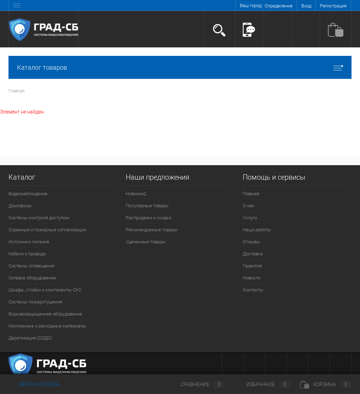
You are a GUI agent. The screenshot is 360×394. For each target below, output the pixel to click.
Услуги (250, 217)
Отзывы (251, 241)
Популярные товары (147, 205)
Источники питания (28, 241)
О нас (248, 205)
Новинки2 (136, 193)
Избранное (262, 384)
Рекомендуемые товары (152, 229)
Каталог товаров (180, 67)
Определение (279, 5)
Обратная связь (34, 384)
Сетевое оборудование (32, 277)
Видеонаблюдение (27, 193)
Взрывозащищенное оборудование (45, 314)
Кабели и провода (27, 253)
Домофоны (20, 205)
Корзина (326, 384)
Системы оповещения (31, 265)
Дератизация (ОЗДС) (30, 338)
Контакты (253, 289)
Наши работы (257, 229)
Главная (251, 193)
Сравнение (197, 384)
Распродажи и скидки (148, 217)
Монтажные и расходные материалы (47, 326)
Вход (306, 5)
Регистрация (333, 5)
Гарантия (252, 265)
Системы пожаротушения (35, 302)
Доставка (253, 253)
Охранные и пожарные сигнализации (47, 229)
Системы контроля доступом (38, 217)
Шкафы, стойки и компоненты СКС (44, 289)
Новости (251, 277)
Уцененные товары (146, 241)
